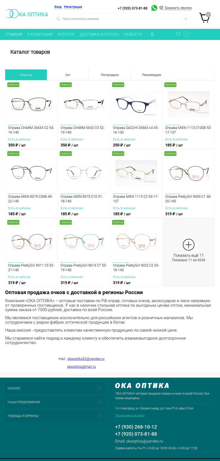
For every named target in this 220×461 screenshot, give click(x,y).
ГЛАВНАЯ (13, 34)
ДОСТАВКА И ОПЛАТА (99, 34)
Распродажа (110, 75)
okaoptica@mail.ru (81, 367)
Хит (67, 75)
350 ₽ (31, 148)
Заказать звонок (178, 8)
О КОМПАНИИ (40, 34)
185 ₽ (188, 148)
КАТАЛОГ (66, 34)
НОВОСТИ (133, 34)
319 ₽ (188, 216)
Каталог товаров (110, 52)
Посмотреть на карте (130, 415)
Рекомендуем (151, 75)
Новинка (26, 75)
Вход (58, 7)
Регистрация (73, 7)
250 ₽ (136, 148)
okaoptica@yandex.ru (144, 441)
